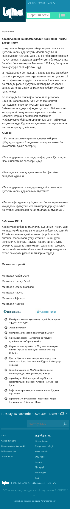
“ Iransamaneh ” (48, 500)
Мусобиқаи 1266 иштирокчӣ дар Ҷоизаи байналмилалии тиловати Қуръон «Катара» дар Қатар (33, 381)
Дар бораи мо (43, 435)
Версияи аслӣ (38, 15)
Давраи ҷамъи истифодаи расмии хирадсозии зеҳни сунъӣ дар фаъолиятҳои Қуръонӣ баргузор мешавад (34, 361)
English (31, 2)
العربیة (41, 483)
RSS (37, 477)
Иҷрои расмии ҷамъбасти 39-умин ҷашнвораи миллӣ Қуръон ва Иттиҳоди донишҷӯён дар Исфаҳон (33, 349)
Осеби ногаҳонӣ (17, 327)
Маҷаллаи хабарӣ (44, 446)
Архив (38, 461)
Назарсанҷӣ (41, 451)
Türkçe (34, 482)
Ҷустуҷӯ (39, 467)
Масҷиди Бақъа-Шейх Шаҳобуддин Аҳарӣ (31, 332)
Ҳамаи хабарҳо (8, 440)
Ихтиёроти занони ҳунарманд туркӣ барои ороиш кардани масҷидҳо (35, 320)
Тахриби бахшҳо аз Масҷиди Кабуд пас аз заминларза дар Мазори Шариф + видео (31, 371)
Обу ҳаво (40, 456)
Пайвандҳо (40, 472)
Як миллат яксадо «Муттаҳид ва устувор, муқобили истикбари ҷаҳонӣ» (30, 339)
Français (41, 2)
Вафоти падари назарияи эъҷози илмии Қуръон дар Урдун (34, 391)
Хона (3, 435)
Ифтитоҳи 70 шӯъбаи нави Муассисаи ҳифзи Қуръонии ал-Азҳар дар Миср (32, 400)
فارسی (49, 3)
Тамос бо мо (41, 440)
